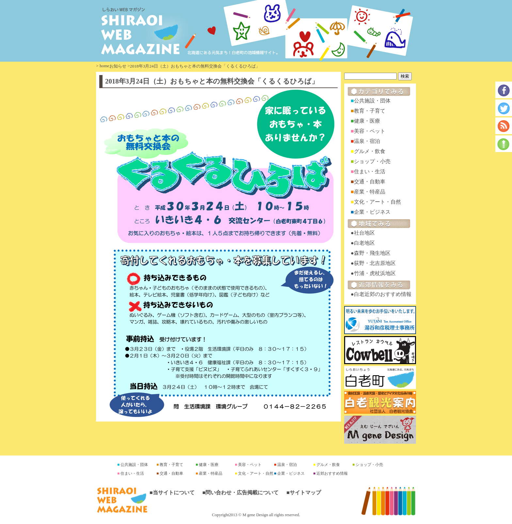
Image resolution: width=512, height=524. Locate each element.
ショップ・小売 (372, 161)
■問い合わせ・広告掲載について (240, 492)
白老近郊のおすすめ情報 (382, 294)
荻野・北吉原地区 (375, 263)
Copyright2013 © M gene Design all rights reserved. (256, 515)
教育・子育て (369, 111)
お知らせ (117, 66)
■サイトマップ (303, 492)
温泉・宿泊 (367, 141)
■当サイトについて (172, 492)
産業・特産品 (369, 191)
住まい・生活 (369, 171)
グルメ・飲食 (369, 151)
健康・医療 (367, 121)
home (104, 65)
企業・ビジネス (372, 212)
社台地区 (364, 233)
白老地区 (364, 243)
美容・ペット (369, 131)
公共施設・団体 (372, 100)
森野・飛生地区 (372, 253)
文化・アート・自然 (377, 202)
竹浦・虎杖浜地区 (375, 273)
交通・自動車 (369, 181)
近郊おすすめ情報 (331, 473)
